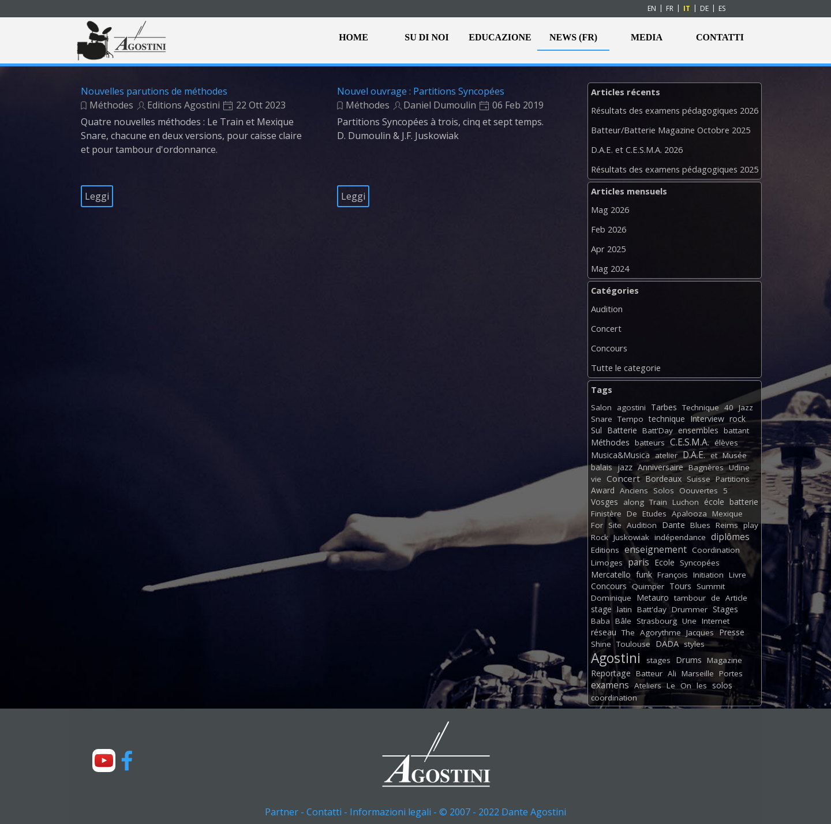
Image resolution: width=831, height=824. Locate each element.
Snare (601, 419)
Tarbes (664, 407)
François (672, 575)
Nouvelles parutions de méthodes (154, 91)
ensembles (698, 430)
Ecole (664, 562)
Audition (607, 308)
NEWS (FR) (573, 37)
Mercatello (611, 574)
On (685, 685)
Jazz (746, 407)
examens (610, 685)
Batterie (622, 430)
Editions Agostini (183, 105)
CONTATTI (720, 37)
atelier (666, 455)
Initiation (708, 575)
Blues (700, 525)
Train (658, 502)
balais (601, 467)
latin (624, 609)
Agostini (616, 658)
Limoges (607, 562)
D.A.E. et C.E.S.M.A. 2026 (637, 149)
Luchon (685, 502)
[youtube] (103, 760)
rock (737, 418)
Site (615, 525)
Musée (735, 455)
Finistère (606, 513)
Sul (596, 430)
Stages (725, 609)
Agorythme (660, 632)
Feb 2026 (608, 229)
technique (667, 418)
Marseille (698, 673)
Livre (737, 575)
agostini (631, 407)
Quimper (648, 586)
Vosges (604, 501)
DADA (667, 643)
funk (644, 574)
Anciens (634, 490)
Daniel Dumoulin (439, 105)
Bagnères (706, 467)
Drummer (690, 609)
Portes (731, 673)
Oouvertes (698, 490)
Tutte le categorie (626, 367)
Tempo (630, 419)
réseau (603, 632)
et (713, 455)
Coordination (716, 550)
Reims (727, 525)
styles (694, 644)
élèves (726, 442)
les (702, 685)
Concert (606, 328)
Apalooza (689, 513)
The (628, 632)
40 (728, 407)
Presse (731, 632)
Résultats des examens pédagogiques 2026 (674, 110)
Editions (605, 550)
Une (689, 621)
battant (736, 430)
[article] (194, 146)
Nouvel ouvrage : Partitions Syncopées (420, 91)
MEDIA (646, 37)
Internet (715, 621)
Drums (689, 659)
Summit (711, 586)
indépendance (680, 537)
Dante (673, 524)
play (750, 525)
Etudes (654, 513)
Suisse (698, 479)
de (715, 598)
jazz (624, 467)
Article (736, 598)
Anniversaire (660, 467)
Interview (707, 418)
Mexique (727, 513)
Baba (600, 621)
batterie (743, 501)
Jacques (700, 632)
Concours (609, 348)
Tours (680, 585)
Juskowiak (631, 537)
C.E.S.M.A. (689, 442)
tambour (690, 598)
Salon (601, 407)
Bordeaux (663, 478)
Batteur (649, 673)
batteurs (650, 442)
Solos (663, 490)
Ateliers (647, 685)
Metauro (653, 597)
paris (638, 562)
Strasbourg (657, 621)
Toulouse (633, 644)
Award (603, 490)
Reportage (611, 673)
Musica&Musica (620, 455)
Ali (672, 673)
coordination (614, 697)
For (597, 525)
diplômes (730, 536)
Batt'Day (657, 430)
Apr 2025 (608, 248)
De (632, 513)
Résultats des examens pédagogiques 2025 (674, 169)
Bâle (623, 621)
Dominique (611, 598)
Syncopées (700, 562)
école (714, 501)
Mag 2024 (610, 268)
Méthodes (111, 105)
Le (671, 685)
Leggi (97, 196)
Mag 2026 (610, 209)
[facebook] (126, 760)
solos (722, 685)
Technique (700, 407)
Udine (739, 467)
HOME (353, 37)
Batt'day (652, 609)
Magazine (724, 660)
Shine (601, 644)
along (633, 502)
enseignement (655, 549)
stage (601, 609)
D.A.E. (694, 454)
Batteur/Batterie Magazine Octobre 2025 (670, 130)
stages (658, 660)
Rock (599, 537)
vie (596, 479)
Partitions (733, 479)
